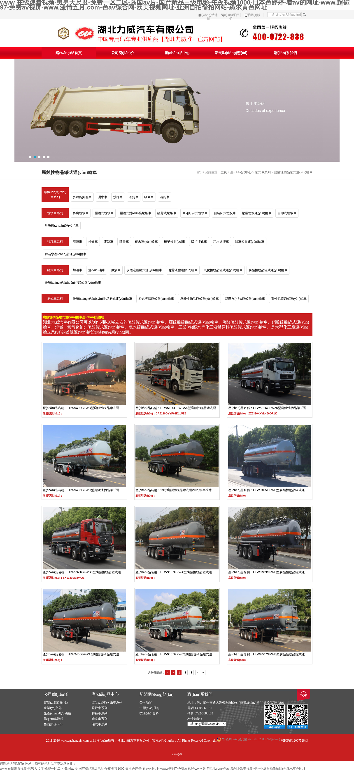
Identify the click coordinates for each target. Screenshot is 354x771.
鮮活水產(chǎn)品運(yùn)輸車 (65, 254)
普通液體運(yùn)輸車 (183, 270)
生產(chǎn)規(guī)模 (57, 713)
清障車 (77, 241)
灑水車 (102, 197)
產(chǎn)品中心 (177, 53)
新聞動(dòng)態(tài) (231, 53)
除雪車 (124, 241)
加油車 (77, 270)
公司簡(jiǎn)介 (122, 53)
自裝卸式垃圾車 (225, 213)
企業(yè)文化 (53, 708)
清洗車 (164, 197)
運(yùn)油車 (96, 270)
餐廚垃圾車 (80, 213)
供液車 (116, 270)
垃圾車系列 (55, 213)
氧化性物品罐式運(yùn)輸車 (223, 270)
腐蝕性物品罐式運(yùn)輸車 (293, 172)
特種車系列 (55, 241)
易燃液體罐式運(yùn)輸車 (144, 270)
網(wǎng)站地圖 (208, 15)
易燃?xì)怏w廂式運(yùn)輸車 (245, 298)
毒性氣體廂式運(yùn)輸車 (289, 298)
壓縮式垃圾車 (104, 213)
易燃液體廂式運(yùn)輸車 (156, 298)
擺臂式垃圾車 (166, 213)
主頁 (224, 172)
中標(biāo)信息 (150, 708)
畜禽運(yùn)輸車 (146, 241)
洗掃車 (118, 197)
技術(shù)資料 (149, 713)
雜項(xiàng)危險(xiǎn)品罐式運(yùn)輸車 (73, 282)
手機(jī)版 (253, 15)
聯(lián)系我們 (231, 15)
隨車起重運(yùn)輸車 (249, 241)
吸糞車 (149, 197)
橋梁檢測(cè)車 (174, 241)
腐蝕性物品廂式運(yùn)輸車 (199, 298)
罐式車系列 (263, 172)
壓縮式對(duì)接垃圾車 (135, 213)
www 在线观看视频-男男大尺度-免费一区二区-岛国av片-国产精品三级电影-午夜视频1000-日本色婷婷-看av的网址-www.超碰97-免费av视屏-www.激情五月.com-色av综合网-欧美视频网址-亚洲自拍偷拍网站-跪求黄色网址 (152, 768)
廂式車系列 (55, 298)
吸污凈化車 (199, 241)
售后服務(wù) (53, 724)
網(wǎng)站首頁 (69, 53)
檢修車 (93, 241)
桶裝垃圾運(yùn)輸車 (256, 213)
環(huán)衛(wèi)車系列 (55, 194)
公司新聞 (146, 702)
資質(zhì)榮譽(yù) (56, 702)
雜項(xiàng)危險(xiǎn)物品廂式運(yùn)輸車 (102, 298)
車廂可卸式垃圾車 (195, 213)
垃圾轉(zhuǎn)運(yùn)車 (62, 225)
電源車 (108, 241)
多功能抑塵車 (82, 197)
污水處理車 (221, 241)
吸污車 (133, 197)
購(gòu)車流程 (53, 719)
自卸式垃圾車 (286, 213)
